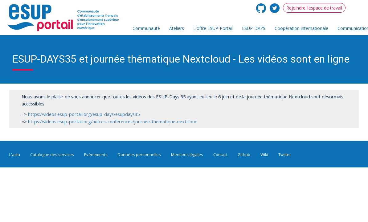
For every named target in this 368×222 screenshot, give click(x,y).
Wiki (264, 154)
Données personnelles (139, 154)
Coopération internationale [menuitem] (301, 28)
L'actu (14, 154)
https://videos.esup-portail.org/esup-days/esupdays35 (84, 114)
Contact (220, 154)
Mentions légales (187, 154)
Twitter (284, 154)
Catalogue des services (52, 154)
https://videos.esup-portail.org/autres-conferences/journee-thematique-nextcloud (113, 121)
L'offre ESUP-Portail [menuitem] (213, 28)
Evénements (96, 154)
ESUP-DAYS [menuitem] (253, 28)
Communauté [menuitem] (146, 28)
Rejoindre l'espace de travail (314, 8)
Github (244, 154)
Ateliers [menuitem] (176, 28)
